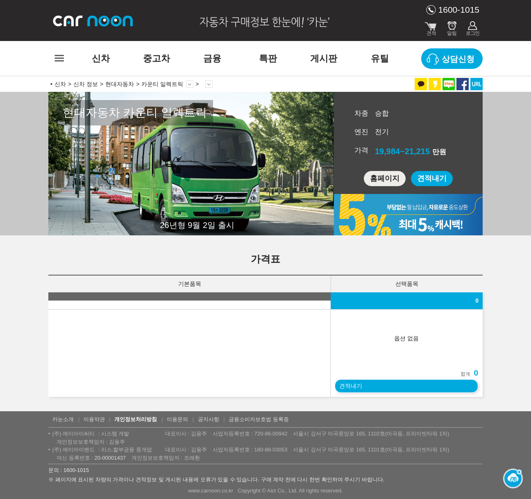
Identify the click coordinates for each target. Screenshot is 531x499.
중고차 (156, 58)
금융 (212, 58)
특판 (268, 58)
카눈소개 (63, 419)
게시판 (323, 58)
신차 (101, 58)
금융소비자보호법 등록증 (259, 419)
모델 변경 (189, 84)
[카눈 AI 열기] (510, 478)
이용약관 (94, 419)
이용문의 (177, 419)
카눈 (93, 20)
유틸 (380, 58)
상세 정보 (209, 84)
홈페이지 (384, 178)
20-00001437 (110, 458)
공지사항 (208, 419)
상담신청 (458, 59)
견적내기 (432, 178)
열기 (521, 290)
